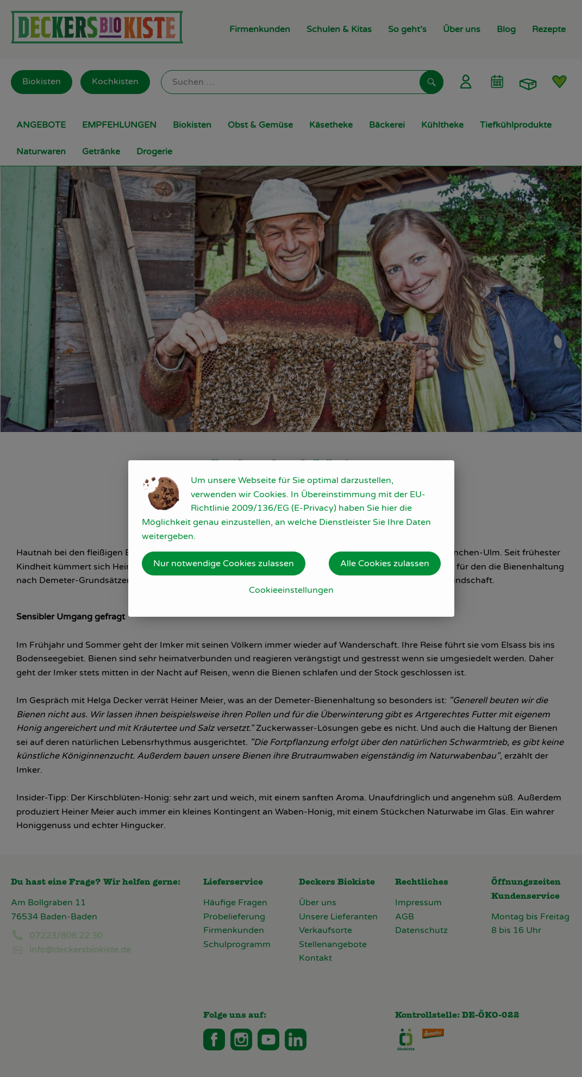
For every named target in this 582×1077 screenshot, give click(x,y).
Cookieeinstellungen (291, 590)
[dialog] (291, 538)
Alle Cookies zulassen (384, 563)
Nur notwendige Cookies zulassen (223, 563)
